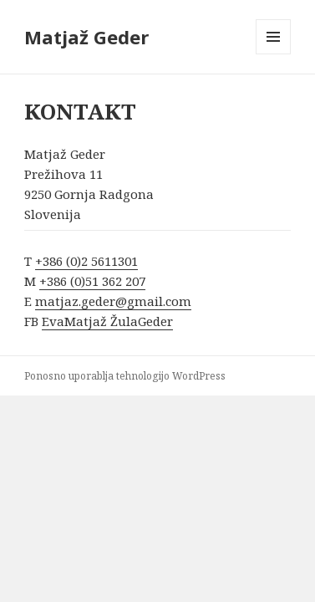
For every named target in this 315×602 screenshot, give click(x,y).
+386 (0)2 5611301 (86, 261)
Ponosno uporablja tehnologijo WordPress (125, 376)
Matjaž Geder (86, 36)
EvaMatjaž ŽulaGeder (107, 321)
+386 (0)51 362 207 (92, 281)
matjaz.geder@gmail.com (113, 301)
